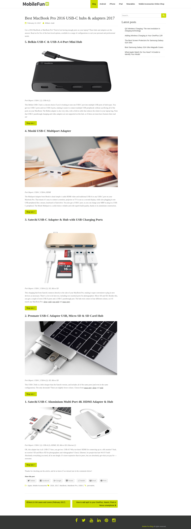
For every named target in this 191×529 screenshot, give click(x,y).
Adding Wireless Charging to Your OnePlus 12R (144, 36)
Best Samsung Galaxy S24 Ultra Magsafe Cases (144, 47)
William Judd (49, 23)
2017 (57, 486)
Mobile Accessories (40, 486)
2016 (52, 486)
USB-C (81, 486)
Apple (30, 486)
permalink (90, 486)
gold (50, 302)
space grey (66, 302)
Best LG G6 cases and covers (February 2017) (45, 502)
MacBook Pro (72, 486)
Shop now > (30, 123)
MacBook (63, 486)
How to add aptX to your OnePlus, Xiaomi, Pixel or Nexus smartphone (96, 503)
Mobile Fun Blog (147, 526)
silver (45, 302)
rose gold (55, 302)
